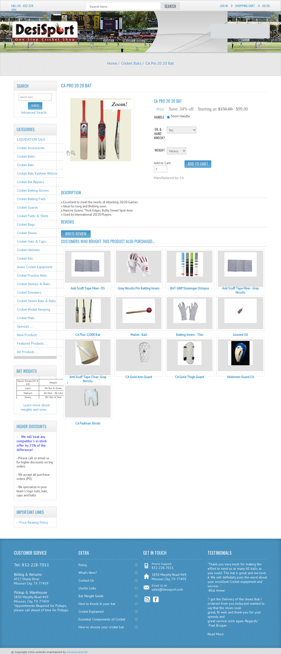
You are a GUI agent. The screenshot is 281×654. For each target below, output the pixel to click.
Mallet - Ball (139, 335)
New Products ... (29, 335)
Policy (83, 565)
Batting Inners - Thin (189, 335)
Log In (224, 6)
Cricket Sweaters (29, 292)
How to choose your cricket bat (101, 627)
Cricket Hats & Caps (31, 241)
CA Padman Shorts (87, 423)
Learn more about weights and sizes (35, 407)
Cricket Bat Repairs (30, 182)
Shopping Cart (245, 6)
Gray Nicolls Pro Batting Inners (138, 288)
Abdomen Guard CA (240, 377)
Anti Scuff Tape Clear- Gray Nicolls (88, 379)
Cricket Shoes (27, 233)
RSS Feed (147, 599)
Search (22, 86)
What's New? (88, 572)
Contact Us (86, 580)
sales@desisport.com (167, 589)
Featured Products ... (32, 343)
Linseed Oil (240, 335)
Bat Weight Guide (91, 596)
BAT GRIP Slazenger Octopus (189, 288)
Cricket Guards (27, 207)
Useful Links (87, 588)
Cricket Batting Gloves (33, 190)
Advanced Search (33, 112)
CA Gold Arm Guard (138, 377)
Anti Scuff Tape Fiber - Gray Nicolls (240, 290)
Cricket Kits (25, 258)
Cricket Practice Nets (32, 275)
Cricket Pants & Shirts (32, 216)
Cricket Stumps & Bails (33, 284)
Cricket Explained (91, 611)
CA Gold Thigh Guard (189, 377)
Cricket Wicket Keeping (33, 309)
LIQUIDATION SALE (31, 139)
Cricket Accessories (31, 148)
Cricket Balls (26, 156)
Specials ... (25, 326)
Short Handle (180, 116)
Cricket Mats (26, 318)
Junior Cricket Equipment (34, 267)
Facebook (156, 599)
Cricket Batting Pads (31, 199)
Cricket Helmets (28, 250)
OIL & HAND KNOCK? (159, 133)
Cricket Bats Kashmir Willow (37, 173)
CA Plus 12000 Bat (87, 335)
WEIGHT (160, 150)
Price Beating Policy (33, 522)
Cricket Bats (131, 63)
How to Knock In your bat (97, 604)
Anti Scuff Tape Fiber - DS (88, 288)
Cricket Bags (26, 224)
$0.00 (266, 6)
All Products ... (27, 352)
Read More (216, 634)
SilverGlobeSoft (77, 652)
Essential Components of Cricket (102, 619)
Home (112, 63)
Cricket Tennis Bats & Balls (36, 301)
